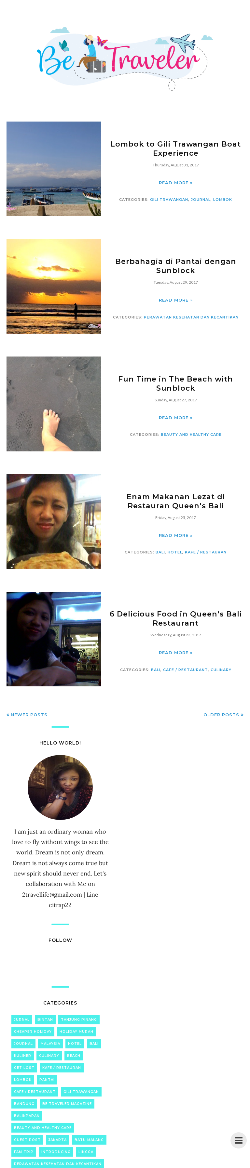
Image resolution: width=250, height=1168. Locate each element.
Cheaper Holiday (33, 1032)
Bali (160, 552)
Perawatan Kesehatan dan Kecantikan (191, 317)
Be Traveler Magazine (67, 1104)
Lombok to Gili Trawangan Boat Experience (175, 148)
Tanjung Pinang (79, 1020)
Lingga (85, 1152)
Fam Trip (24, 1152)
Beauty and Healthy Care (191, 434)
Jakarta (58, 1140)
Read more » (176, 182)
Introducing (56, 1152)
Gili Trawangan (169, 199)
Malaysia (50, 1044)
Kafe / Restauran (206, 552)
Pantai (47, 1080)
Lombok (222, 199)
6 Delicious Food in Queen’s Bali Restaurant (175, 618)
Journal (201, 199)
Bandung (24, 1104)
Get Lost (24, 1068)
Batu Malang (89, 1140)
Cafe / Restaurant (185, 669)
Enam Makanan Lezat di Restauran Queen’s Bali (176, 501)
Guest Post (27, 1140)
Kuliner (22, 1056)
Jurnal (22, 1020)
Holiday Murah (76, 1032)
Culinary (221, 669)
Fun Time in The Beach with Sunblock (175, 383)
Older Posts (221, 714)
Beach (73, 1056)
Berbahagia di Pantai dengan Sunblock (176, 266)
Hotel (175, 552)
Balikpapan (27, 1116)
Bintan (45, 1020)
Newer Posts (29, 714)
